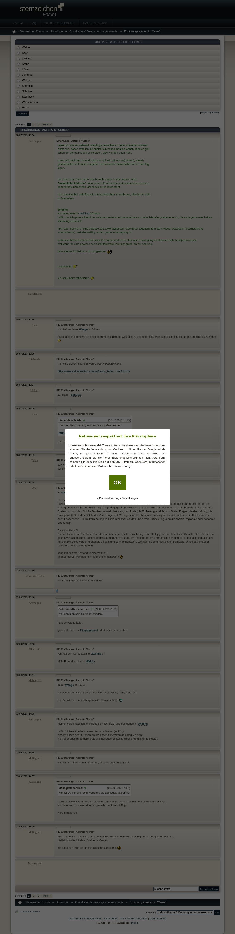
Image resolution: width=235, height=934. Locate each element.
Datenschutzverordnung (114, 466)
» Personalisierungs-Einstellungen (117, 498)
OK (117, 482)
